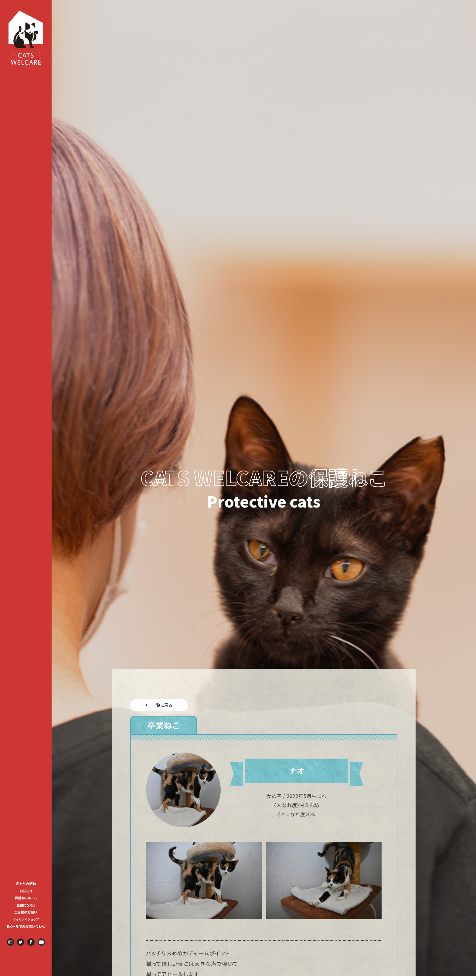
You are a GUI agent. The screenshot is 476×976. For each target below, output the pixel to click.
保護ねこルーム (26, 897)
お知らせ (26, 890)
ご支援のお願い (25, 912)
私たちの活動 (26, 883)
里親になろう (26, 905)
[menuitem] (26, 883)
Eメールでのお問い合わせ (26, 926)
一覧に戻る (159, 705)
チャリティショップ (26, 919)
